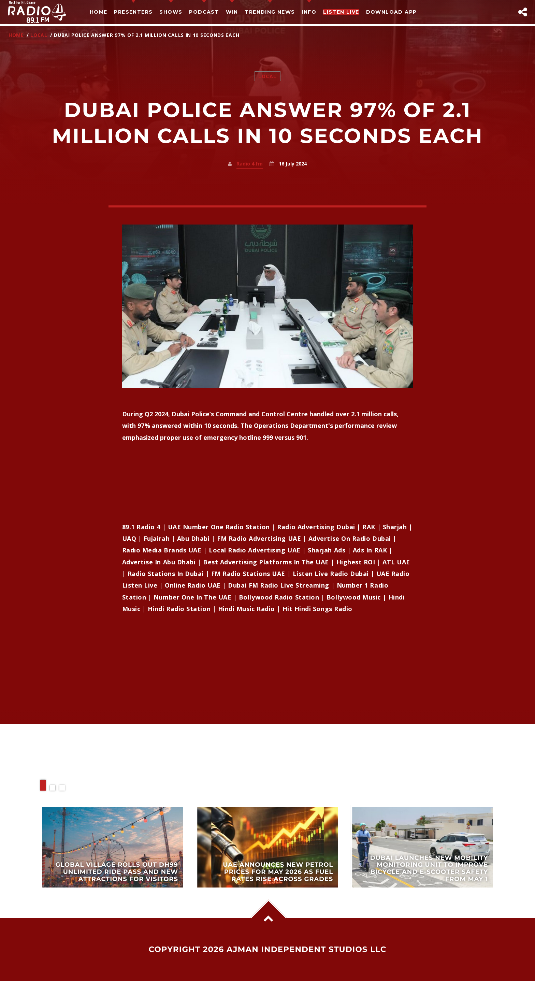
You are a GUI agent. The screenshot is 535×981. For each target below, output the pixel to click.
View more (112, 847)
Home (98, 12)
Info (309, 12)
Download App (391, 12)
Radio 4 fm (249, 163)
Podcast (204, 12)
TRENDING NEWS (270, 12)
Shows (170, 12)
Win (232, 12)
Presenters (133, 12)
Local (38, 35)
